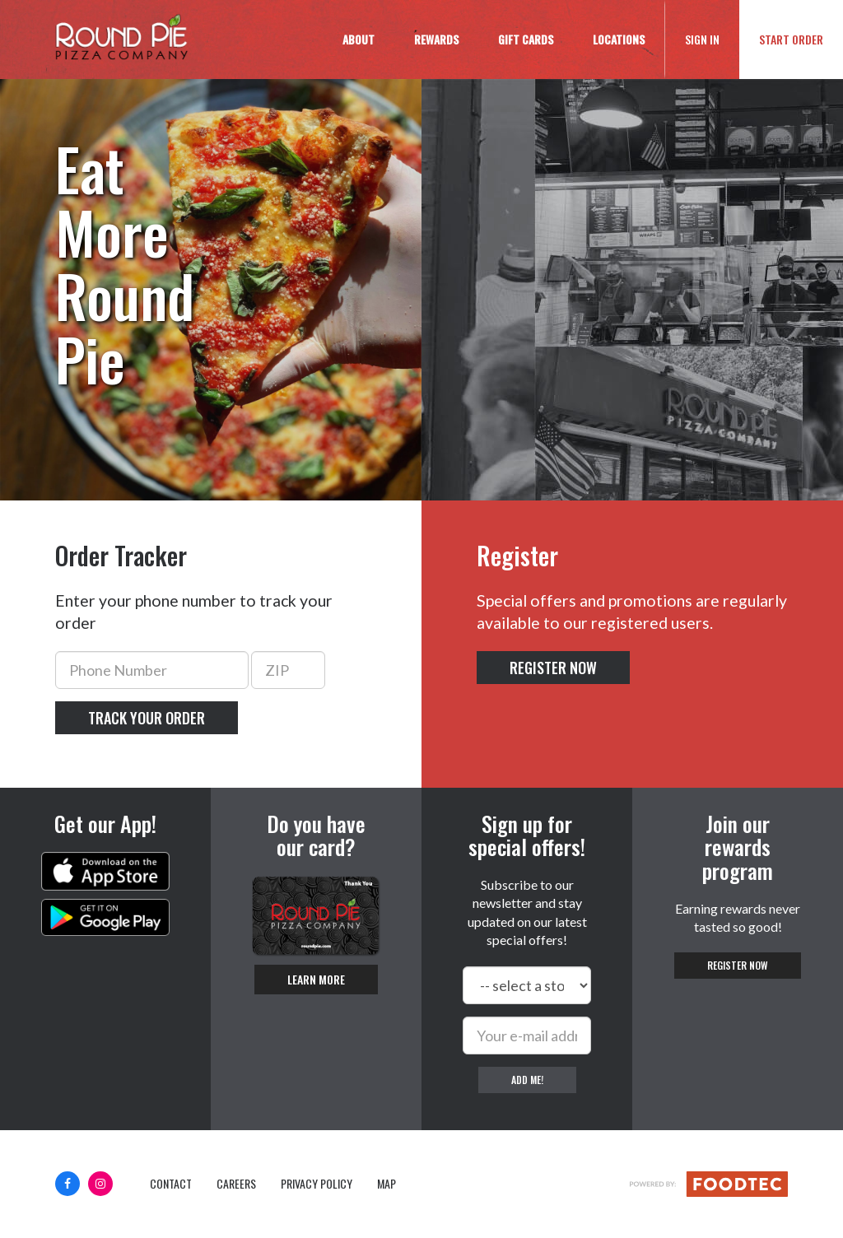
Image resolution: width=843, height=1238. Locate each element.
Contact (171, 1183)
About (358, 39)
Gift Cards (525, 39)
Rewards (436, 39)
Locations (619, 39)
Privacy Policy (316, 1183)
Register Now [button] (553, 667)
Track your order (146, 717)
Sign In (712, 39)
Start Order (791, 39)
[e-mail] (527, 1035)
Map (386, 1183)
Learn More (316, 979)
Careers (236, 1183)
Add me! (527, 1080)
